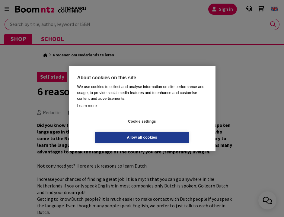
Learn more (87, 113)
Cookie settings (106, 129)
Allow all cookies (178, 129)
